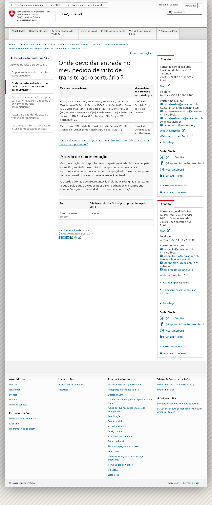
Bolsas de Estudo (116, 441)
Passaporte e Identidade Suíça (123, 389)
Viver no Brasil (89, 34)
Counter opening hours (176, 282)
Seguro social (115, 421)
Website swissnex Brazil (176, 136)
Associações (64, 389)
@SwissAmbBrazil (176, 157)
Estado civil (113, 475)
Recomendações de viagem (64, 34)
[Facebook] (60, 237)
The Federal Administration (29, 5)
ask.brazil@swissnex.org (178, 269)
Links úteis (113, 451)
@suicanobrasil (174, 169)
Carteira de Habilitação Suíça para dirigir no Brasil (130, 401)
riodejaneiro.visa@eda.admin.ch (183, 118)
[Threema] (72, 237)
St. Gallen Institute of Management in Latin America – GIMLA (179, 410)
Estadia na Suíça (165, 389)
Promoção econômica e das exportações (178, 403)
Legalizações (114, 416)
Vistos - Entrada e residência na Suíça (69, 44)
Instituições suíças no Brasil (72, 384)
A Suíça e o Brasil (168, 34)
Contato (164, 59)
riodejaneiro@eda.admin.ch (181, 104)
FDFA (58, 5)
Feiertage (168, 142)
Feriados (13, 400)
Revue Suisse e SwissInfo (120, 465)
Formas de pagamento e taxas (123, 446)
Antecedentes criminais (120, 436)
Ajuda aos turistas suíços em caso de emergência (126, 410)
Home (12, 44)
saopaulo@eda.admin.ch (179, 249)
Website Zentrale (172, 130)
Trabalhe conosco (18, 405)
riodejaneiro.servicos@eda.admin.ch (186, 111)
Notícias (13, 384)
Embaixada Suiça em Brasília (23, 419)
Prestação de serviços (113, 34)
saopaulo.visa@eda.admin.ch (181, 256)
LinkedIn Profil (175, 175)
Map (165, 86)
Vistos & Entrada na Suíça (141, 34)
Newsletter (14, 389)
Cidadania (113, 470)
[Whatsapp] (76, 237)
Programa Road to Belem (22, 429)
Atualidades (18, 34)
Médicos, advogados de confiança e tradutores (126, 458)
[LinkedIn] (68, 237)
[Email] (79, 237)
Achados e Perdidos (118, 426)
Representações (38, 34)
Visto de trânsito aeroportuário (109, 44)
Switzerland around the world (87, 5)
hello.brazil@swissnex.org (179, 125)
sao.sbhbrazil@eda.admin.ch (181, 262)
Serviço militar (115, 431)
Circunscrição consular (175, 185)
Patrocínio (14, 423)
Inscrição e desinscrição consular (124, 384)
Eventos (13, 395)
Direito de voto (116, 395)
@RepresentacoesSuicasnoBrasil (184, 163)
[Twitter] (64, 237)
